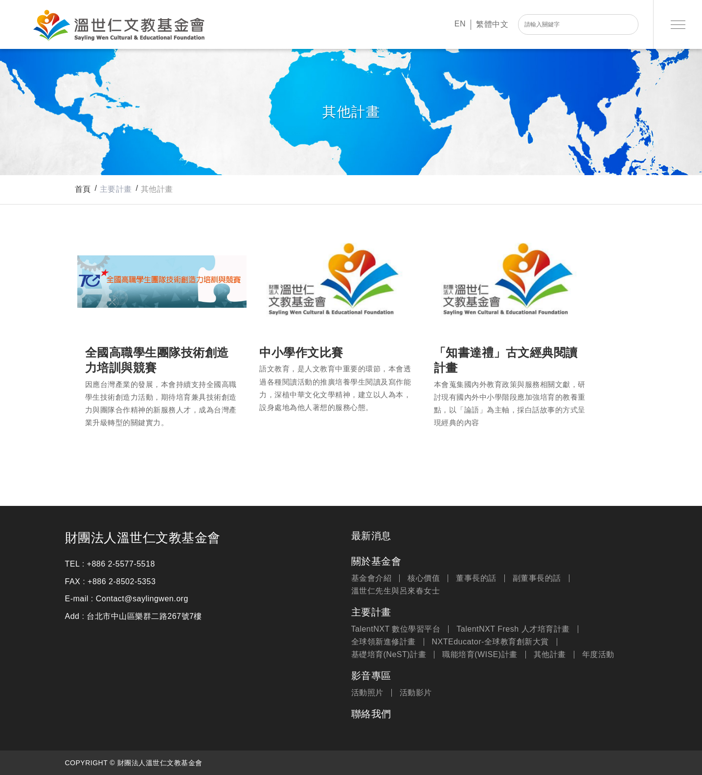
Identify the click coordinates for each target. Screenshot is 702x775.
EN (460, 24)
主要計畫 (371, 612)
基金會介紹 (371, 578)
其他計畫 (157, 189)
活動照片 (367, 693)
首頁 (83, 189)
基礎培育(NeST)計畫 (389, 655)
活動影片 (416, 693)
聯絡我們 (371, 713)
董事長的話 (476, 578)
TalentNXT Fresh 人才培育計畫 (512, 629)
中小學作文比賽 (336, 280)
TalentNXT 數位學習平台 (396, 629)
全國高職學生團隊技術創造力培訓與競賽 (162, 280)
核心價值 (424, 578)
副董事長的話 (537, 578)
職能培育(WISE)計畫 (480, 655)
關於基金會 (376, 561)
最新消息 (371, 535)
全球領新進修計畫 (383, 642)
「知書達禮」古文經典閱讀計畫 (511, 280)
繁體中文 (492, 24)
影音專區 (371, 675)
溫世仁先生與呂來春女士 (395, 591)
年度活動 (598, 655)
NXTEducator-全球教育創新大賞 (490, 642)
